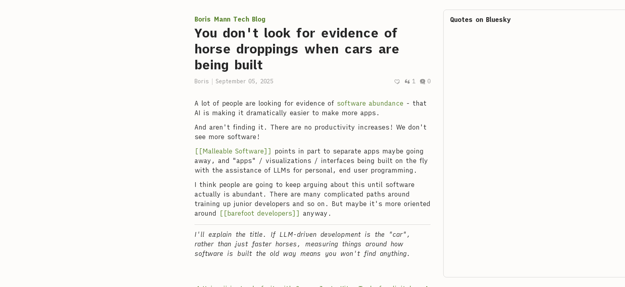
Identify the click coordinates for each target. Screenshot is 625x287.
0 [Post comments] (424, 81)
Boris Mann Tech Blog (230, 19)
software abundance (370, 103)
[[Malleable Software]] (233, 151)
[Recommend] (397, 81)
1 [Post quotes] (409, 81)
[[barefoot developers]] (259, 213)
